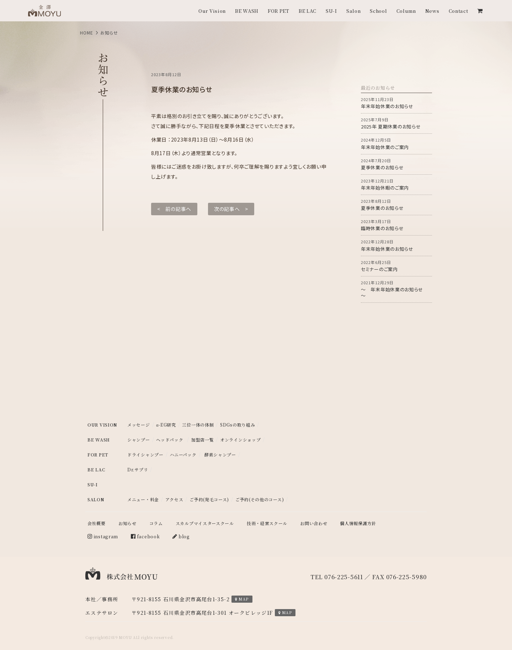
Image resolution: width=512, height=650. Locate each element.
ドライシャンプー (145, 455)
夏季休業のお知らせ (396, 164)
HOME (86, 33)
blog (181, 536)
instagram (102, 536)
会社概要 (96, 523)
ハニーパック (183, 455)
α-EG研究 (166, 425)
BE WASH (246, 10)
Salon (353, 10)
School (378, 10)
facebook (145, 536)
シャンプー (138, 440)
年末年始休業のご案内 (396, 143)
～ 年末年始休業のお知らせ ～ (396, 289)
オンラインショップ (240, 440)
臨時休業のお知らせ (396, 225)
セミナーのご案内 (396, 266)
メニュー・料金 (143, 499)
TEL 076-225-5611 (336, 577)
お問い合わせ (313, 523)
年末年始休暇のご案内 (396, 184)
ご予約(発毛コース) (209, 499)
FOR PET (278, 10)
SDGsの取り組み (237, 425)
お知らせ (127, 523)
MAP (242, 599)
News (432, 10)
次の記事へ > (231, 208)
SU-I (331, 10)
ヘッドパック (169, 440)
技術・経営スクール (267, 523)
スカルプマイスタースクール (205, 523)
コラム (156, 523)
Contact (458, 10)
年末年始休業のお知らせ (396, 103)
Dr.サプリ (137, 469)
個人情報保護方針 (358, 523)
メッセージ (138, 425)
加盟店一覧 (202, 440)
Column (406, 10)
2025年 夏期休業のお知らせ (396, 123)
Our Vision (212, 10)
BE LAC (307, 10)
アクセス (174, 499)
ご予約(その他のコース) (259, 499)
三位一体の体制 (198, 425)
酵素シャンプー (220, 455)
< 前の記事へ (174, 208)
